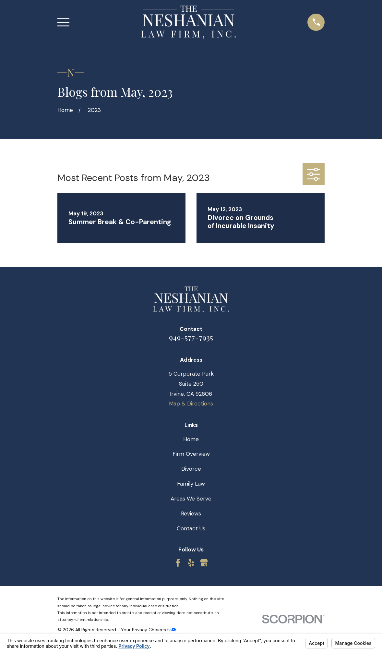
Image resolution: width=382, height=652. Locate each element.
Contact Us (191, 528)
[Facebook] (178, 563)
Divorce (191, 468)
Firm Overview (191, 453)
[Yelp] (191, 563)
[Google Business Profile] (204, 563)
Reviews (191, 513)
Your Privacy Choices (148, 630)
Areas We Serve (191, 498)
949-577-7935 (191, 337)
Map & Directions (191, 403)
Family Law (191, 483)
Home (191, 439)
